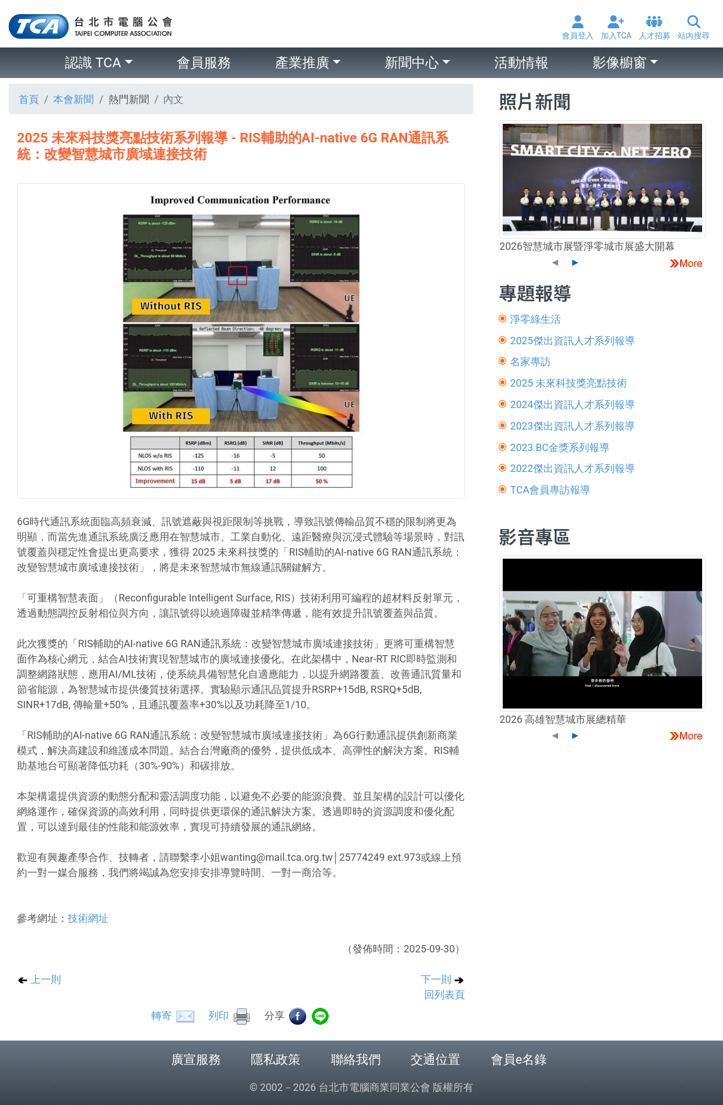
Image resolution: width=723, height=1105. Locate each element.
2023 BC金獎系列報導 (559, 447)
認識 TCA (93, 63)
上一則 (39, 979)
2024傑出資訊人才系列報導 (572, 404)
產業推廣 (302, 63)
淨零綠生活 (535, 319)
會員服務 (204, 63)
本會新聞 (73, 99)
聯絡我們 (356, 1059)
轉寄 (173, 1015)
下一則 (443, 979)
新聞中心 (412, 63)
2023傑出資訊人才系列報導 (572, 426)
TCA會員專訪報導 (550, 490)
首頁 (29, 99)
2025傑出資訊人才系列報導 (572, 340)
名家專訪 (530, 361)
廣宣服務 (196, 1059)
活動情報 (521, 63)
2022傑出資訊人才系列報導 (572, 468)
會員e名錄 (519, 1059)
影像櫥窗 (620, 63)
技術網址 (88, 918)
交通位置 (435, 1059)
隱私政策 (275, 1059)
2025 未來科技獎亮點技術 (568, 383)
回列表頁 (444, 994)
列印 (229, 1015)
